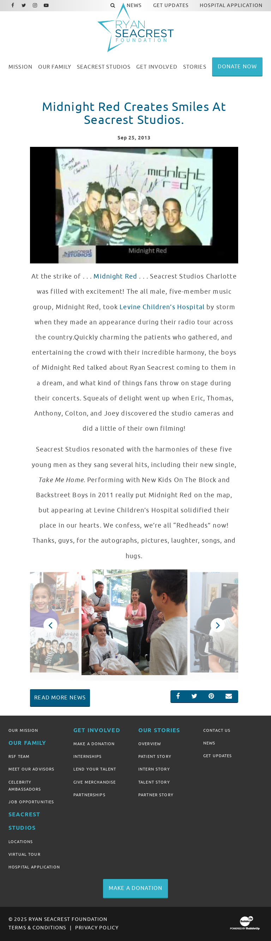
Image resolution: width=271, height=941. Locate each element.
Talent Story (154, 782)
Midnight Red (115, 276)
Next (217, 625)
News (209, 743)
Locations (20, 841)
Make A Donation (94, 743)
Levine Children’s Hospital (162, 307)
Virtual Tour (24, 854)
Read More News (60, 697)
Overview (149, 743)
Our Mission (23, 730)
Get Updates (217, 755)
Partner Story (156, 794)
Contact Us (216, 730)
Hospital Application (34, 867)
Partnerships (89, 794)
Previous (50, 625)
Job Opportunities (31, 801)
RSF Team (19, 756)
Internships (87, 756)
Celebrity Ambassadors (24, 786)
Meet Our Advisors (31, 769)
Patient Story (154, 756)
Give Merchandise (94, 782)
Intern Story (154, 769)
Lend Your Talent (94, 769)
